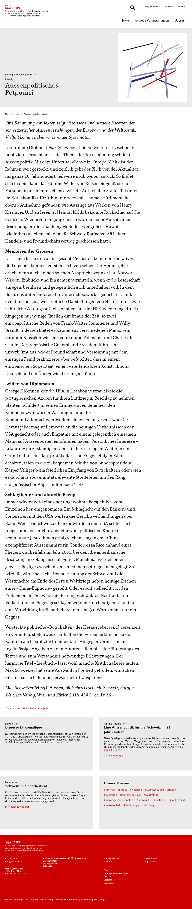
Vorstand (108, 880)
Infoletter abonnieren (17, 807)
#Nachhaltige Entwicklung (138, 805)
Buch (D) (119, 750)
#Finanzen (136, 790)
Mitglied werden (152, 6)
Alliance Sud (62, 900)
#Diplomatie (12, 709)
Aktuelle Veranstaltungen (152, 20)
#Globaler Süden (154, 790)
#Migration (110, 795)
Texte (125, 20)
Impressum (150, 862)
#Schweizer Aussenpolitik (36, 709)
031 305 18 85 (11, 859)
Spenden (169, 6)
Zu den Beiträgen (114, 756)
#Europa (122, 790)
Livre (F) (177, 747)
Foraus (24, 900)
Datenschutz (151, 859)
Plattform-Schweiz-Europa (42, 900)
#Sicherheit (160, 800)
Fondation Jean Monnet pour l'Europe (87, 900)
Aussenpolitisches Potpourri (36, 114)
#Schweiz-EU (144, 800)
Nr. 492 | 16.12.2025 (57, 742)
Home (8, 114)
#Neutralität (151, 795)
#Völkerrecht (177, 800)
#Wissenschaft (112, 805)
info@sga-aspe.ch (13, 862)
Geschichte (109, 883)
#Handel (171, 790)
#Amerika (109, 790)
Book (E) (108, 750)
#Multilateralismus (130, 795)
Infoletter (182, 6)
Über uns (181, 20)
